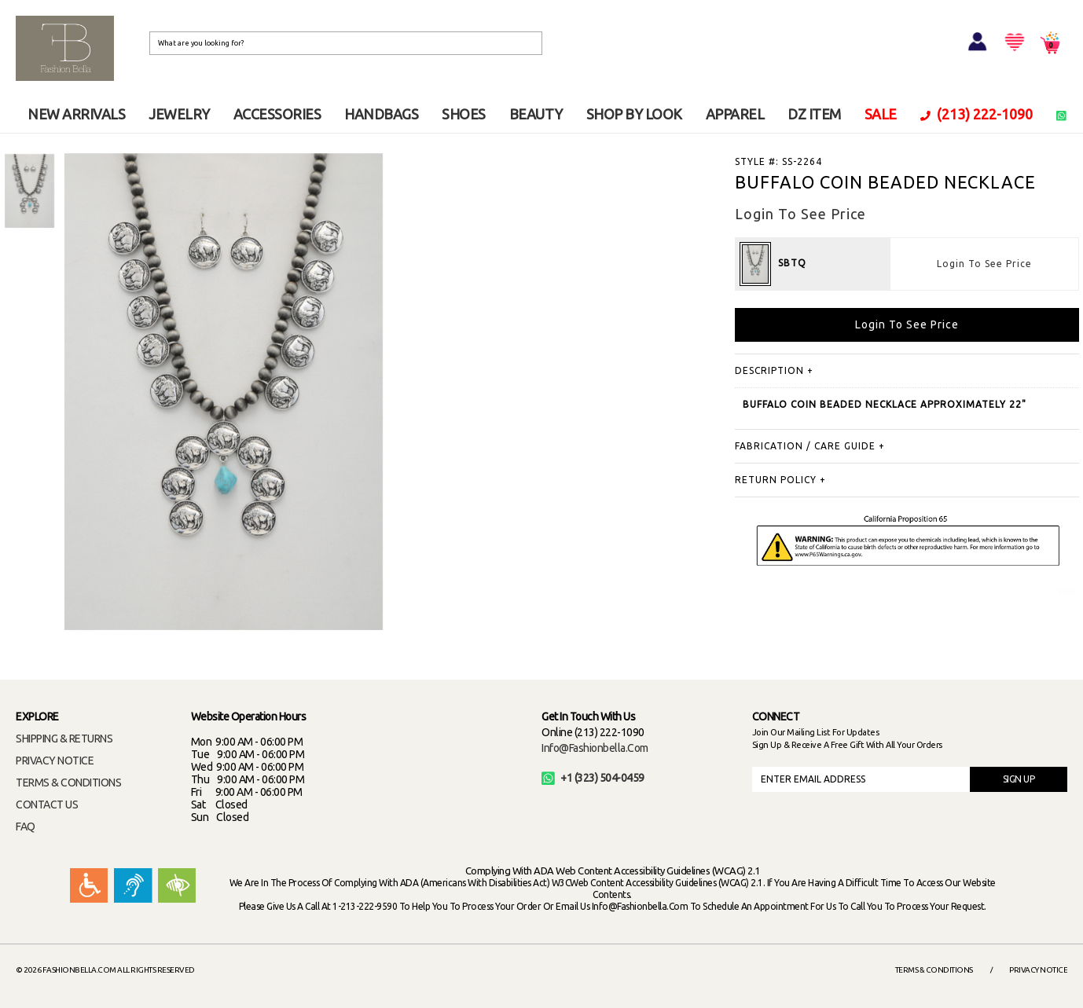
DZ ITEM (814, 114)
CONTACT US (47, 804)
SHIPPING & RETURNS (64, 738)
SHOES (464, 114)
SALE (881, 114)
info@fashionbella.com (595, 748)
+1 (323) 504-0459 (593, 778)
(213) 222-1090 (976, 114)
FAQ (25, 826)
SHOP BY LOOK (634, 114)
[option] (29, 191)
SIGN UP (1019, 779)
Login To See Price (984, 263)
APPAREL (735, 114)
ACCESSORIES (277, 114)
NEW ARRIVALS (76, 114)
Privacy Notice (1038, 970)
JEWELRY (179, 114)
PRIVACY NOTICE (55, 760)
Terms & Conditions (934, 970)
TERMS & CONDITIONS (68, 782)
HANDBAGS (381, 114)
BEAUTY (536, 114)
